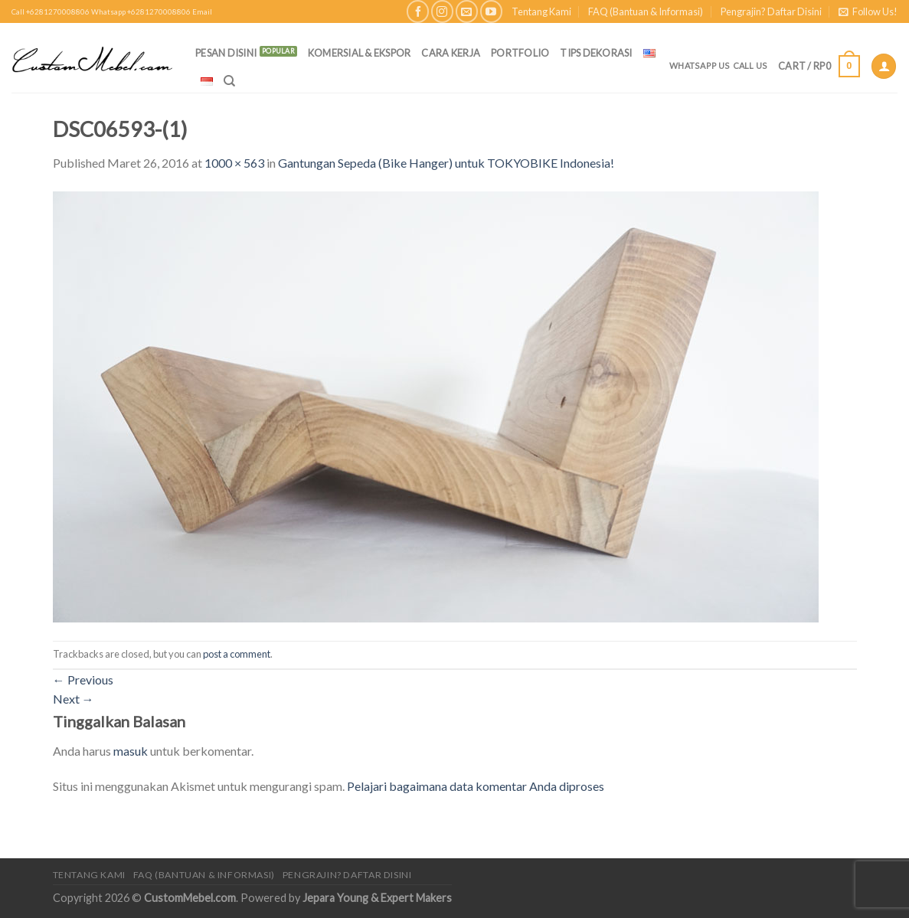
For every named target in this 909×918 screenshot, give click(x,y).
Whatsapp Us (699, 65)
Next (73, 698)
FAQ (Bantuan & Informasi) (645, 11)
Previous (83, 679)
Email (202, 12)
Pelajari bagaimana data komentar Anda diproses (475, 786)
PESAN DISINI (226, 53)
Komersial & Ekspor (359, 53)
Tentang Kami (541, 11)
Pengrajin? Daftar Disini (771, 11)
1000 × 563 (234, 162)
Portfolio (520, 53)
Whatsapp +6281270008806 (141, 12)
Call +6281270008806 (50, 12)
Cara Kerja (450, 53)
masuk (130, 750)
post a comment (236, 654)
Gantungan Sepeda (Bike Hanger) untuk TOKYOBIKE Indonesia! (446, 162)
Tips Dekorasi (596, 53)
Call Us (750, 65)
